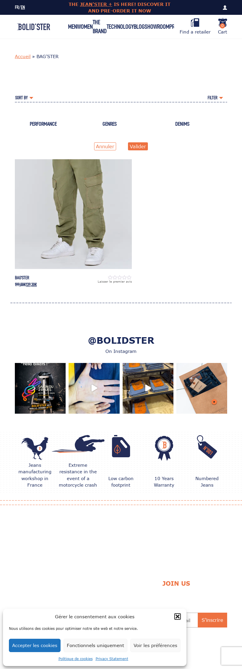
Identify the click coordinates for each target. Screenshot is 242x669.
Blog (139, 27)
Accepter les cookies (34, 645)
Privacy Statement (112, 659)
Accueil (23, 56)
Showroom (157, 27)
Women (85, 27)
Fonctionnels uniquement (95, 645)
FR (17, 7)
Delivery (121, 592)
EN (23, 7)
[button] (178, 616)
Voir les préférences (155, 645)
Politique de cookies (75, 659)
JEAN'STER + (96, 4)
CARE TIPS (79, 592)
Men (72, 27)
